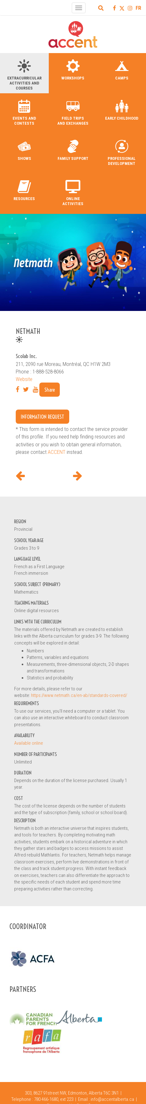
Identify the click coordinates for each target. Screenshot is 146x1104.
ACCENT (56, 452)
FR (138, 8)
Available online (28, 743)
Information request (42, 416)
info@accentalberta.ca (112, 1099)
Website (24, 379)
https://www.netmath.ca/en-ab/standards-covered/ (79, 695)
